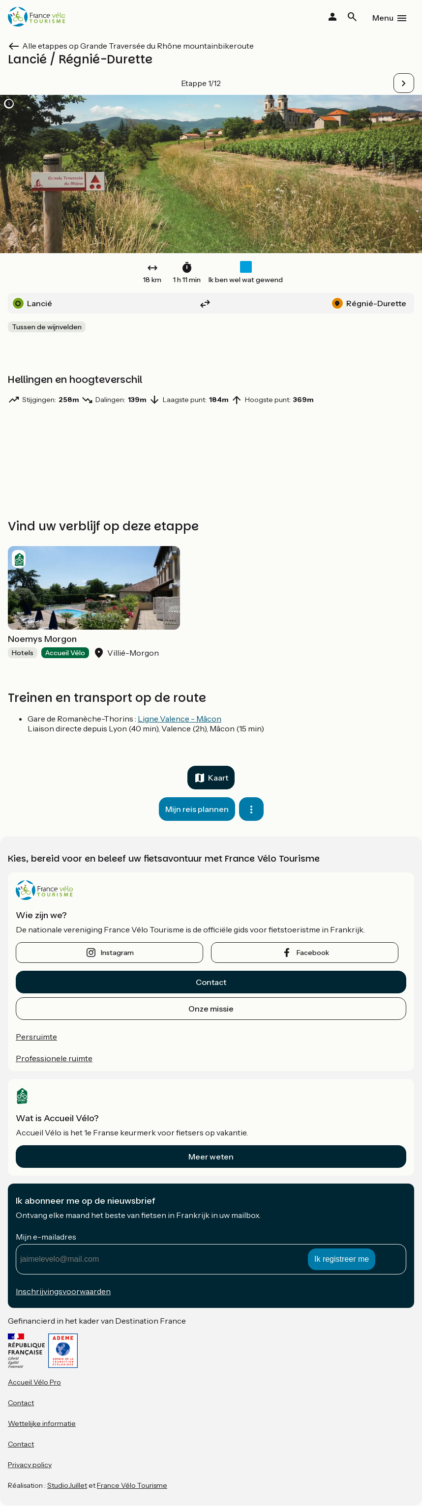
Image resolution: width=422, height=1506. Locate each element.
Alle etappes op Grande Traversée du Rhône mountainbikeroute (138, 46)
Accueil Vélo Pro (34, 1382)
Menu (382, 18)
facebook (313, 952)
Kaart (218, 777)
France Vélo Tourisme (132, 1485)
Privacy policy (30, 1464)
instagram (117, 952)
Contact (211, 982)
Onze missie (211, 1009)
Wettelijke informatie (42, 1423)
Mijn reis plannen (197, 809)
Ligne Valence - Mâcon (179, 719)
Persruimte (36, 1037)
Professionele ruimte (54, 1058)
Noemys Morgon (42, 639)
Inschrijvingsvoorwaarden (63, 1291)
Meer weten (211, 1156)
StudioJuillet (67, 1485)
